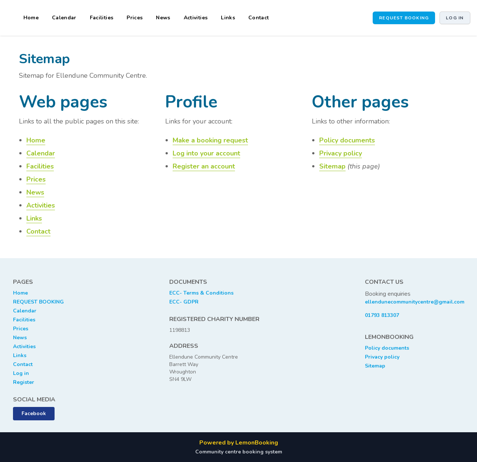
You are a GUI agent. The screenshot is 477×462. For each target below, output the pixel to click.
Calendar (64, 17)
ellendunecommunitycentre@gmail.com (414, 301)
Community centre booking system (238, 451)
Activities (196, 17)
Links (228, 17)
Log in (455, 18)
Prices (135, 17)
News (163, 17)
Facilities (102, 17)
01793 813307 (382, 315)
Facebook (34, 413)
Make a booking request (210, 140)
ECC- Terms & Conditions (201, 292)
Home (31, 17)
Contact (258, 17)
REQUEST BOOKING (38, 301)
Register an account (204, 166)
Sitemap (332, 166)
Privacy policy (340, 153)
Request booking (404, 18)
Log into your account (206, 153)
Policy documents (347, 140)
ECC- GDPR (184, 301)
